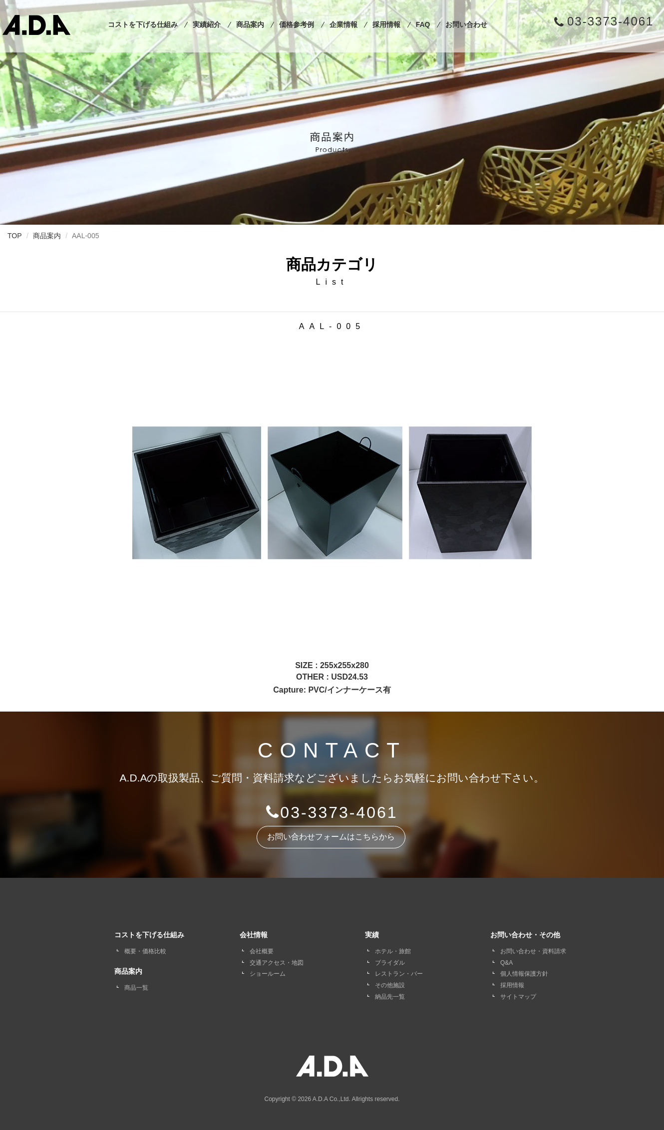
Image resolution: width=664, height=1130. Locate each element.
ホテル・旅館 (393, 951)
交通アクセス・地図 (277, 962)
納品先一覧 (390, 996)
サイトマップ (518, 996)
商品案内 (250, 24)
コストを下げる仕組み (143, 24)
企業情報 (343, 24)
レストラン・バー (399, 973)
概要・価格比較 (145, 951)
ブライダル (390, 962)
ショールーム (268, 973)
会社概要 (262, 951)
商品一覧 (136, 987)
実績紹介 (207, 24)
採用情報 (386, 24)
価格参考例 (296, 24)
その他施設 (390, 985)
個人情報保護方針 (524, 973)
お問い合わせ (466, 24)
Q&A (506, 962)
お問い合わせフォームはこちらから (331, 836)
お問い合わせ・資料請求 (533, 951)
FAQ (423, 24)
